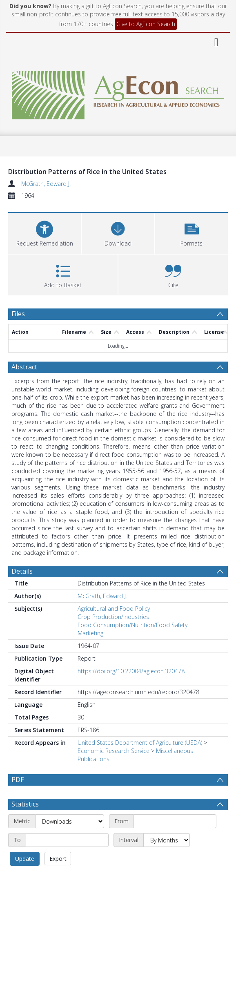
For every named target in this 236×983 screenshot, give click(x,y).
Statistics (25, 823)
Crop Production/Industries (113, 617)
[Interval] (166, 860)
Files (18, 313)
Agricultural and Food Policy (114, 608)
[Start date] (175, 841)
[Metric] (69, 841)
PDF (17, 779)
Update (24, 878)
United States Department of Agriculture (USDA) (140, 742)
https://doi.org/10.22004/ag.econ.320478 (131, 671)
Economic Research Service (113, 751)
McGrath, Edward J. (46, 184)
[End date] (67, 860)
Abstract (24, 366)
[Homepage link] (118, 93)
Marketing (90, 633)
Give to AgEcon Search (145, 24)
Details (22, 571)
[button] (191, 232)
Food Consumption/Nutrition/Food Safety (132, 625)
